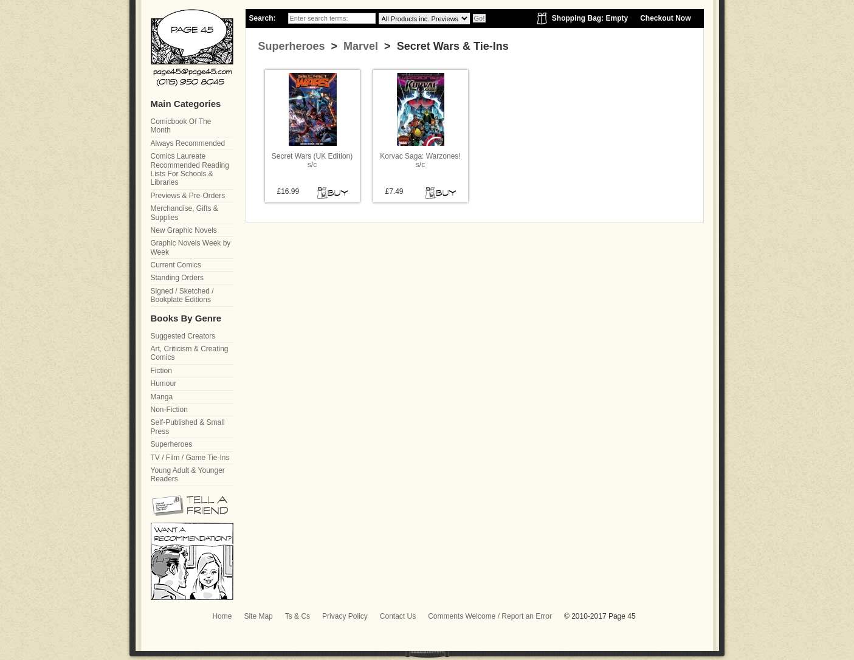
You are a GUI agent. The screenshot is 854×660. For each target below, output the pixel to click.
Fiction (161, 370)
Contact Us (398, 616)
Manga (162, 397)
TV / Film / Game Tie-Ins (190, 457)
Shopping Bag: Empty (590, 18)
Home (222, 616)
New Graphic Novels (184, 230)
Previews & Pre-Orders (188, 195)
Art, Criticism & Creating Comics (190, 353)
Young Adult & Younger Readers (188, 474)
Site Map (258, 616)
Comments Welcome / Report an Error (490, 616)
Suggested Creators (183, 336)
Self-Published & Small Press (188, 426)
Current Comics (176, 265)
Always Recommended (188, 143)
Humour (164, 383)
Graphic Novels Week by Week (191, 247)
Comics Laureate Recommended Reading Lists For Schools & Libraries (190, 169)
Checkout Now (665, 18)
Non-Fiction (169, 409)
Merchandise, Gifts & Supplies (184, 212)
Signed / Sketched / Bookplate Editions (182, 295)
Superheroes (291, 46)
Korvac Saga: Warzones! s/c (420, 160)
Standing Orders (177, 277)
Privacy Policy (345, 616)
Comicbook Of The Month (181, 125)
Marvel (359, 46)
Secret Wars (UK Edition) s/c (312, 160)
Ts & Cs (297, 616)
